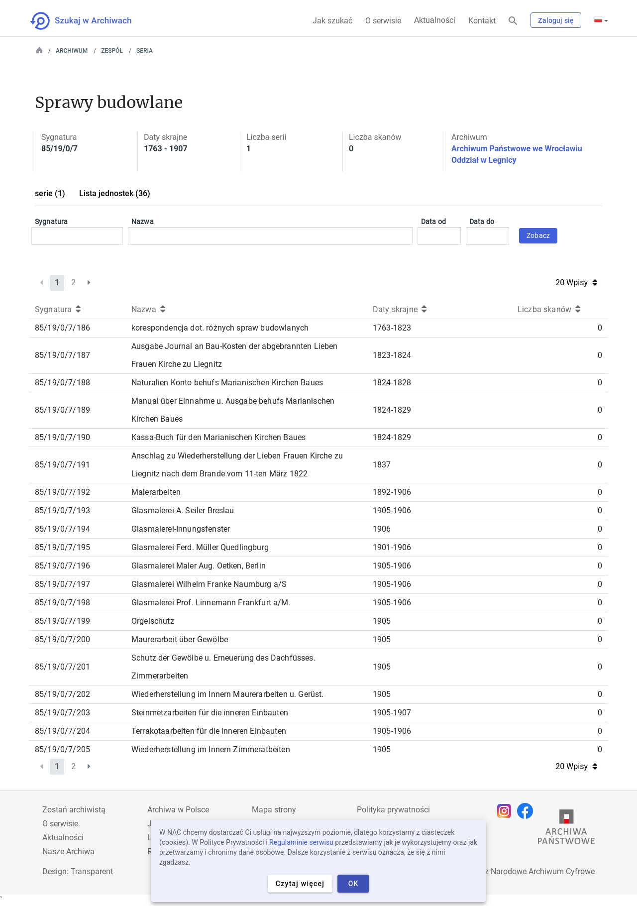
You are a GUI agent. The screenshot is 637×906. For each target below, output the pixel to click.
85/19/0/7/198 (62, 602)
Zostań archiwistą (74, 809)
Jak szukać (332, 20)
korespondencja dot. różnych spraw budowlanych (220, 328)
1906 (382, 529)
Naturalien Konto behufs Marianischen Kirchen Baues (227, 382)
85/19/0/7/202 (62, 694)
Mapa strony (274, 809)
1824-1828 (392, 382)
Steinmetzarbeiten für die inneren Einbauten (209, 712)
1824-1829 (392, 410)
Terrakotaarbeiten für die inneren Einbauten (208, 731)
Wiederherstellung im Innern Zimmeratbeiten (210, 749)
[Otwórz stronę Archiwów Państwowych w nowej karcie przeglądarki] (566, 829)
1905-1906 (392, 510)
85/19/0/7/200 (62, 639)
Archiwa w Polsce (178, 809)
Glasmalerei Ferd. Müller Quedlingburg (200, 547)
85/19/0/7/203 (62, 712)
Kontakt (482, 20)
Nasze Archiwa (68, 851)
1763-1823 (392, 328)
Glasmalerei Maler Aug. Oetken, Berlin (198, 565)
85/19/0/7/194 (62, 529)
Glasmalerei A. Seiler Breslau (182, 510)
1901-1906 (392, 547)
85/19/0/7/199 (62, 621)
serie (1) (50, 193)
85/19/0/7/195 (62, 547)
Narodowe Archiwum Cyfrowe (543, 871)
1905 (382, 621)
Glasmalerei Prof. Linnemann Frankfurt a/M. (211, 602)
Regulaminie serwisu (301, 842)
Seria (144, 50)
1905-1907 (392, 712)
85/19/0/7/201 (62, 667)
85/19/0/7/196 (62, 565)
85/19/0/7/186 (62, 328)
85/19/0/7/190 (62, 437)
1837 (382, 464)
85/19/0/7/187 (62, 355)
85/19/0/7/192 (62, 492)
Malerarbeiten (156, 492)
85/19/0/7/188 (62, 382)
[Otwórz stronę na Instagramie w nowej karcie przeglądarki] (506, 811)
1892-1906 (392, 492)
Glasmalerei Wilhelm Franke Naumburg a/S (209, 584)
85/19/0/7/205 (62, 749)
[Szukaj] (513, 21)
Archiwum (72, 50)
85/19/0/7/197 (62, 584)
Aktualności (434, 20)
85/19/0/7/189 (62, 410)
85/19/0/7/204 (62, 731)
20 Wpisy (576, 282)
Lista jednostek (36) (114, 193)
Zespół (112, 50)
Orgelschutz (152, 621)
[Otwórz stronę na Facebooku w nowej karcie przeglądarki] (527, 811)
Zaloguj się (556, 20)
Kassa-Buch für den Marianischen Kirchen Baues (218, 437)
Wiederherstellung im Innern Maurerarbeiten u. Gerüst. (227, 694)
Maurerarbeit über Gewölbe (179, 639)
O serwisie (383, 20)
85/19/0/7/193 (62, 510)
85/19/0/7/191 (62, 464)
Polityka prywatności (393, 809)
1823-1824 (392, 355)
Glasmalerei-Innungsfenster (180, 529)
